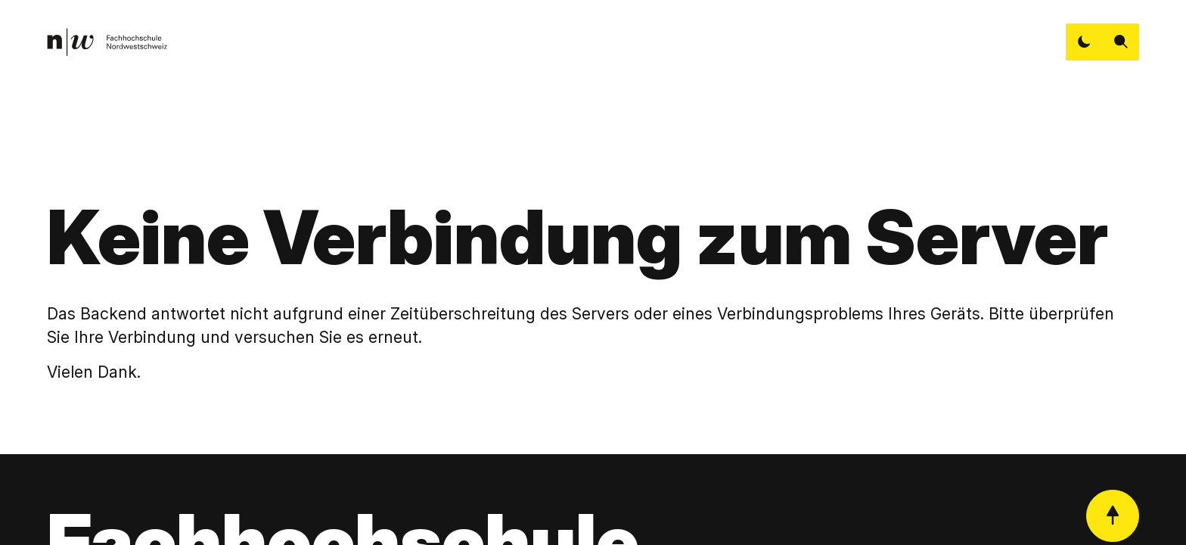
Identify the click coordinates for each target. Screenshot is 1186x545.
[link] (107, 42)
